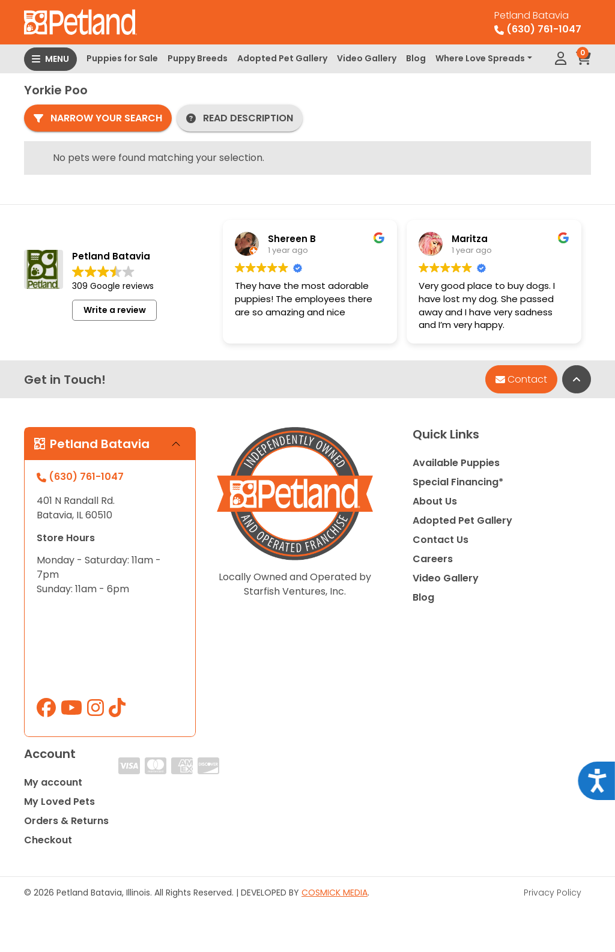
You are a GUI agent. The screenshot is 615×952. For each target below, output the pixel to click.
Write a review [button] (114, 318)
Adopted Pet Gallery (282, 58)
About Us (435, 501)
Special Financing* (458, 482)
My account (53, 782)
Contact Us (440, 540)
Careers (433, 559)
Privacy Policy (552, 893)
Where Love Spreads (480, 58)
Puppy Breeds (198, 58)
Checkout (48, 840)
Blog (416, 58)
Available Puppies (456, 463)
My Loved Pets (59, 801)
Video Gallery (366, 58)
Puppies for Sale (122, 58)
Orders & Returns (66, 821)
